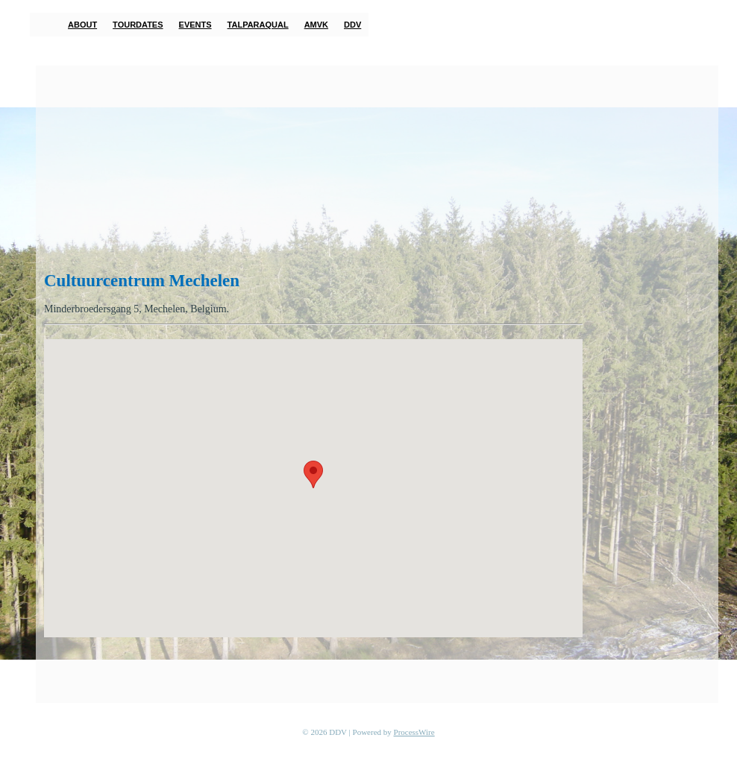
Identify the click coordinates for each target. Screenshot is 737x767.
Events (195, 24)
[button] (313, 474)
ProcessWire (414, 731)
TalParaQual (258, 24)
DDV (352, 24)
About (82, 24)
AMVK (316, 24)
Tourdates (138, 24)
